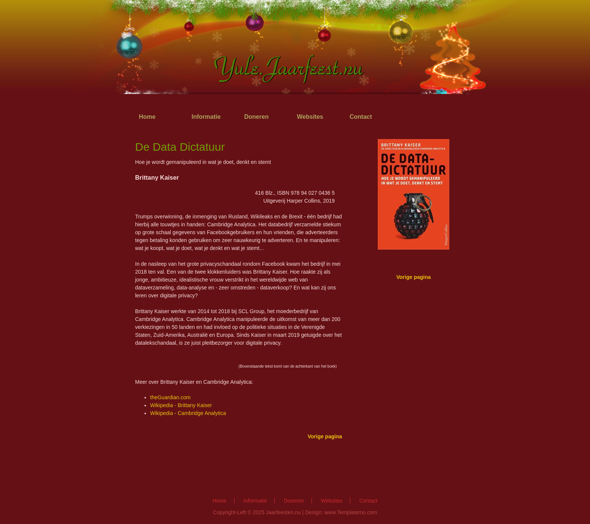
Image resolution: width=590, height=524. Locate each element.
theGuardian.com (170, 397)
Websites (310, 117)
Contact (361, 117)
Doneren (256, 117)
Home (147, 117)
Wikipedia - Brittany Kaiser (181, 405)
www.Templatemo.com (350, 512)
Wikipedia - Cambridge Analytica (188, 413)
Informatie (206, 117)
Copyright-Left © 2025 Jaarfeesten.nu (257, 512)
